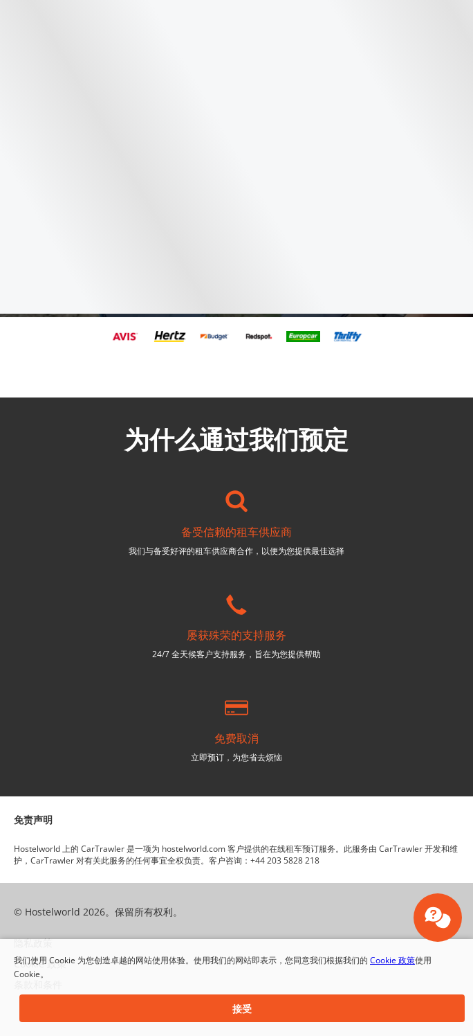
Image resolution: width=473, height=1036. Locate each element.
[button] (242, 1008)
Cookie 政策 (392, 960)
